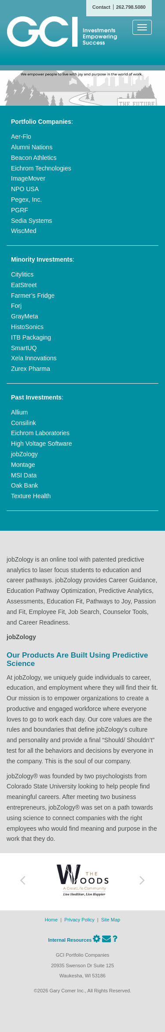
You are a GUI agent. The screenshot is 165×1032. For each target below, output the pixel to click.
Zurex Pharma (30, 368)
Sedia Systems (31, 220)
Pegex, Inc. (26, 199)
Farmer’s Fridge (33, 295)
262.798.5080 (131, 7)
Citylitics (22, 274)
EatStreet (24, 285)
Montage (23, 464)
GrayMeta (24, 316)
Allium (19, 412)
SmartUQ (24, 347)
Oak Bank (24, 485)
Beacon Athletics (34, 157)
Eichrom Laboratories (40, 432)
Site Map (110, 919)
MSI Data (24, 475)
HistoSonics (27, 326)
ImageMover (28, 178)
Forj (16, 305)
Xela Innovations (34, 358)
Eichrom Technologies (41, 168)
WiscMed (24, 230)
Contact (101, 7)
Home (51, 919)
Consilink (23, 422)
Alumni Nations (31, 147)
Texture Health (31, 495)
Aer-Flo (21, 136)
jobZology (24, 454)
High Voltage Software (41, 443)
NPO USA (25, 188)
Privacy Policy (79, 919)
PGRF (19, 210)
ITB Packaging (31, 337)
